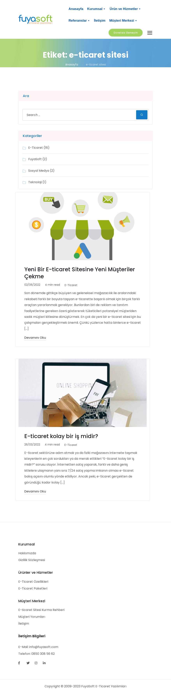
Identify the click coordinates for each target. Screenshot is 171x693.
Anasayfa (76, 9)
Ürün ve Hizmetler (125, 9)
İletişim (100, 20)
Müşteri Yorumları (31, 616)
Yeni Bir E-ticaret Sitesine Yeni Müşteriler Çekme (79, 273)
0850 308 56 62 (43, 653)
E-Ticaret (35, 147)
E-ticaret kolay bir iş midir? (61, 436)
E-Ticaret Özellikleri (33, 581)
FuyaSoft (35, 159)
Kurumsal (96, 9)
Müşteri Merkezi (123, 21)
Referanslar (79, 21)
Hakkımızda (27, 553)
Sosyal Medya (38, 170)
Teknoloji (35, 182)
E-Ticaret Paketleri (32, 588)
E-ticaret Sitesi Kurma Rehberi (41, 610)
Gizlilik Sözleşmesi (31, 560)
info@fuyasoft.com (43, 647)
